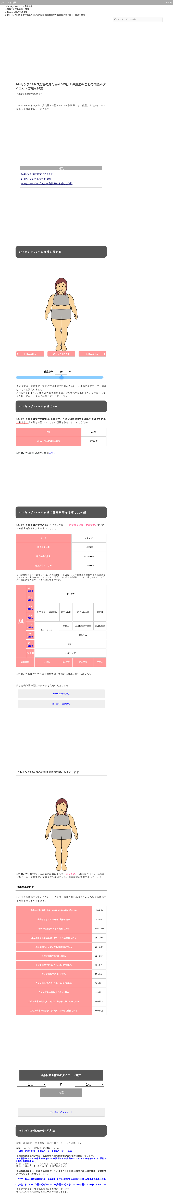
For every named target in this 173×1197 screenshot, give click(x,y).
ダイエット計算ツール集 (125, 19)
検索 (61, 1092)
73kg (30, 600)
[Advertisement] (61, 48)
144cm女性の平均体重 (17, 12)
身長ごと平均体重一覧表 (18, 9)
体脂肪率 (48, 371)
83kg (30, 591)
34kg (30, 645)
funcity (169, 2)
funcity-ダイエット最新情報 (19, 6)
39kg (30, 636)
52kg (30, 618)
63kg (30, 609)
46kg (30, 627)
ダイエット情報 (8, 2)
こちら (52, 452)
